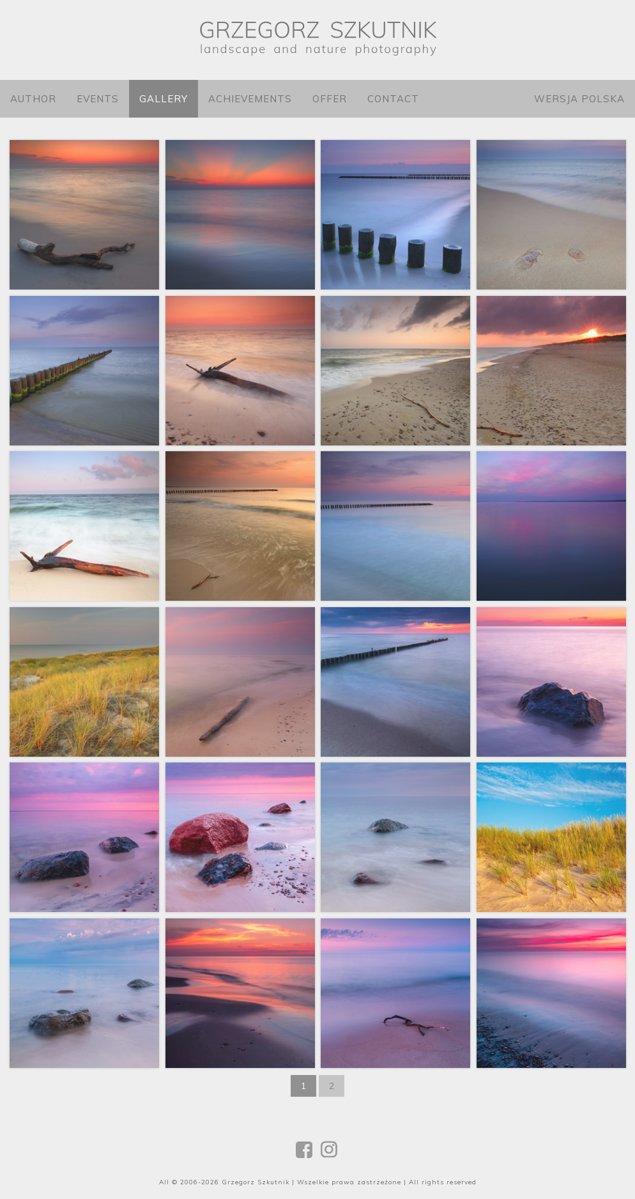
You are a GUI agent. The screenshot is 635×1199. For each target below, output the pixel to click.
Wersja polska (579, 99)
